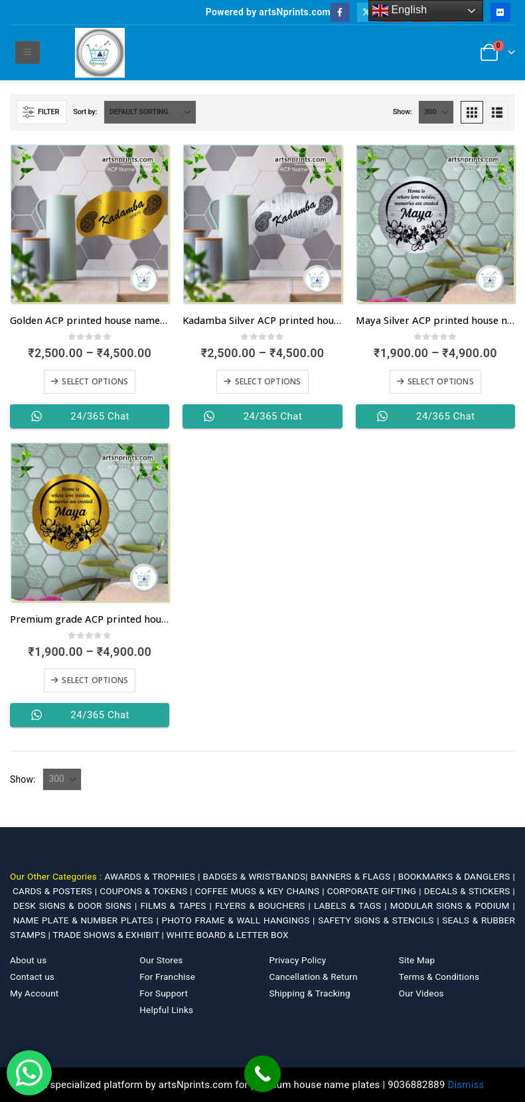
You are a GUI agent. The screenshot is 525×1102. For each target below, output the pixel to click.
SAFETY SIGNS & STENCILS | (380, 920)
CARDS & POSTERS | (56, 891)
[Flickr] (500, 12)
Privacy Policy (298, 960)
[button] (27, 52)
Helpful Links (166, 1009)
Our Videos (421, 993)
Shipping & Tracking (309, 993)
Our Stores (161, 960)
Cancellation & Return (313, 976)
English (399, 11)
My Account (34, 993)
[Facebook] (340, 12)
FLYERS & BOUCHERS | (264, 905)
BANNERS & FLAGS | (354, 876)
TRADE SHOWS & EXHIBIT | (109, 934)
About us (28, 960)
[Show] (436, 112)
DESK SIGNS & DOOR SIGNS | (76, 905)
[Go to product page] (90, 224)
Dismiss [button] (466, 1085)
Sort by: (85, 112)
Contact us (32, 976)
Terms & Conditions (439, 976)
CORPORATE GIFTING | (375, 891)
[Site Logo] (100, 53)
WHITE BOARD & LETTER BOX (227, 934)
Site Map (417, 960)
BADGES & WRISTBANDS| (257, 876)
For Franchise (167, 976)
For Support (163, 993)
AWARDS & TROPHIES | (152, 876)
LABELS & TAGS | (352, 905)
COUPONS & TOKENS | (147, 891)
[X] (366, 12)
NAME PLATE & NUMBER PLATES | (87, 920)
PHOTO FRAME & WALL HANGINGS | (240, 920)
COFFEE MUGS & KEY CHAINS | (261, 891)
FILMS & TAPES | (177, 905)
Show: (402, 112)
